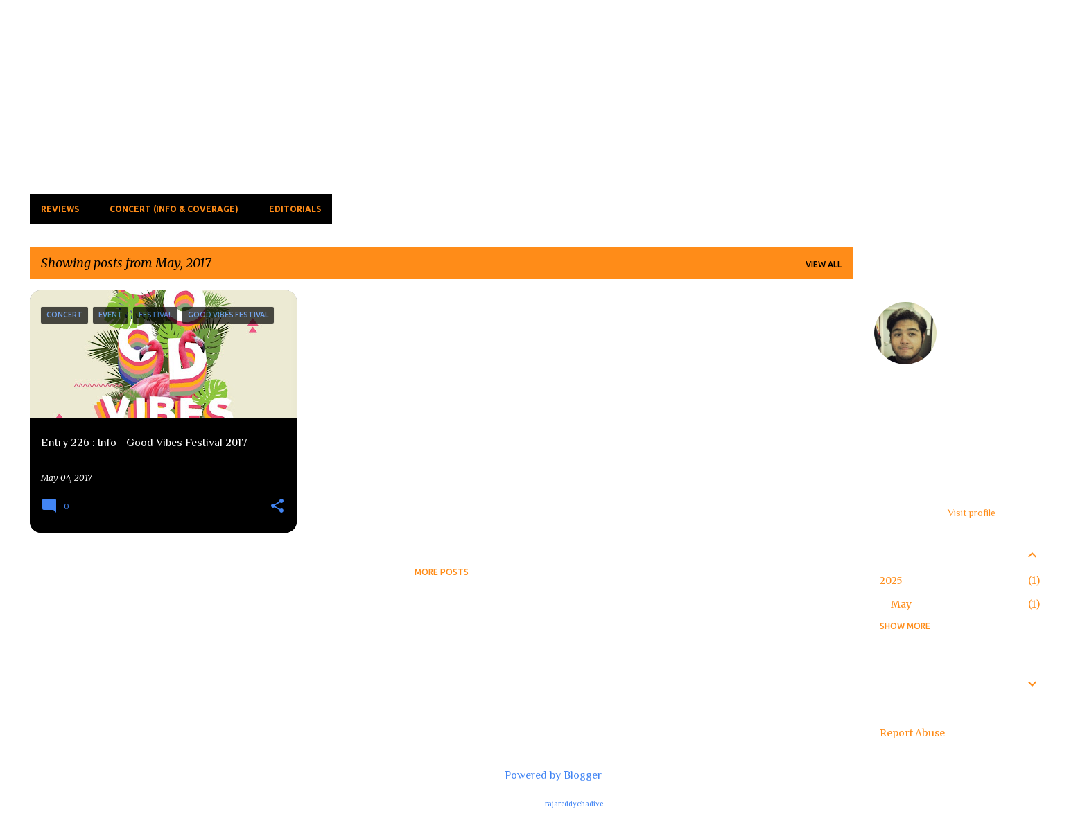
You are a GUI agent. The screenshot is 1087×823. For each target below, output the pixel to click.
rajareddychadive (574, 803)
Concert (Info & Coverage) (174, 208)
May (901, 604)
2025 (891, 580)
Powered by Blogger (543, 775)
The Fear (118, 52)
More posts (442, 571)
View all (824, 264)
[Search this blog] (984, 44)
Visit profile (971, 512)
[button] (277, 506)
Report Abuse (912, 733)
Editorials (295, 208)
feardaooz (975, 309)
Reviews (60, 208)
